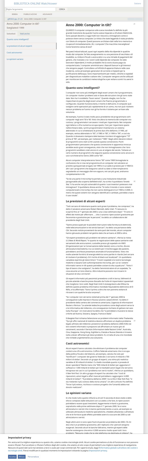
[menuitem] (141, 9)
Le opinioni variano (15, 59)
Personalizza (33, 456)
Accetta (12, 456)
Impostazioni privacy (98, 450)
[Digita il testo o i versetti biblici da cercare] (29, 9)
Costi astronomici (14, 52)
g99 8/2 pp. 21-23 (13, 19)
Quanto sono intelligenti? (18, 39)
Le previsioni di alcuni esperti (19, 46)
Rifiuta (22, 456)
